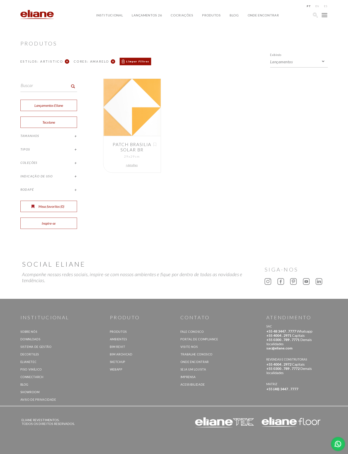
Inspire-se (48, 223)
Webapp (116, 369)
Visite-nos (189, 347)
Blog (234, 15)
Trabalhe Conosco (196, 354)
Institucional (109, 15)
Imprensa (188, 377)
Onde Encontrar (263, 15)
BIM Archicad (121, 354)
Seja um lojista (193, 369)
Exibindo (275, 54)
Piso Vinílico (31, 369)
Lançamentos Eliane (48, 105)
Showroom (30, 392)
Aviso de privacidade (38, 399)
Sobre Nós (29, 331)
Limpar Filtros (137, 61)
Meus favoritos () (48, 206)
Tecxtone (48, 122)
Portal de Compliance (199, 339)
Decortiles (29, 354)
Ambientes (118, 339)
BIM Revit (117, 347)
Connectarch (32, 377)
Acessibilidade (192, 384)
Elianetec (28, 362)
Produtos (211, 15)
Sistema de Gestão (36, 347)
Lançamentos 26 (147, 15)
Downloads (30, 339)
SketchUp (117, 362)
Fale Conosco (192, 331)
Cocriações (182, 15)
